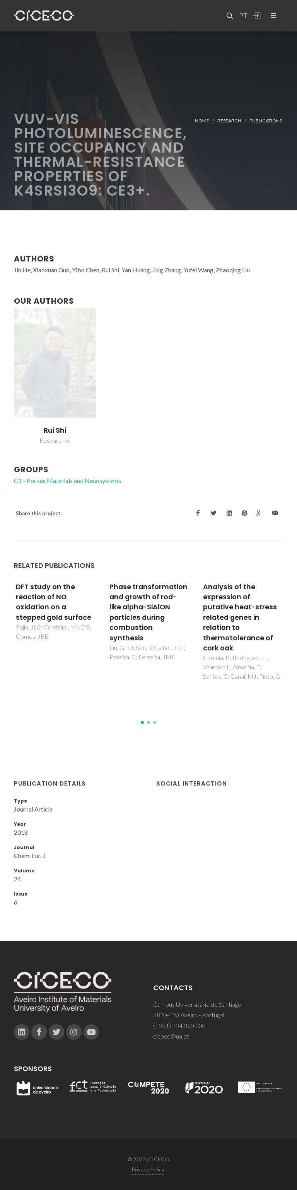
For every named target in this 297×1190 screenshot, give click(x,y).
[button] (142, 722)
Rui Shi (55, 430)
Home (202, 121)
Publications (265, 121)
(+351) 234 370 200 (179, 1025)
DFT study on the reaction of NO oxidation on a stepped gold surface (53, 602)
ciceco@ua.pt (171, 1036)
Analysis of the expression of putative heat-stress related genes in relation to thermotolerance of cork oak (240, 617)
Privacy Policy (147, 1169)
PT (243, 15)
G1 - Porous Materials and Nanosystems (67, 480)
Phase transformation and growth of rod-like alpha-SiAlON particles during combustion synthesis (148, 612)
